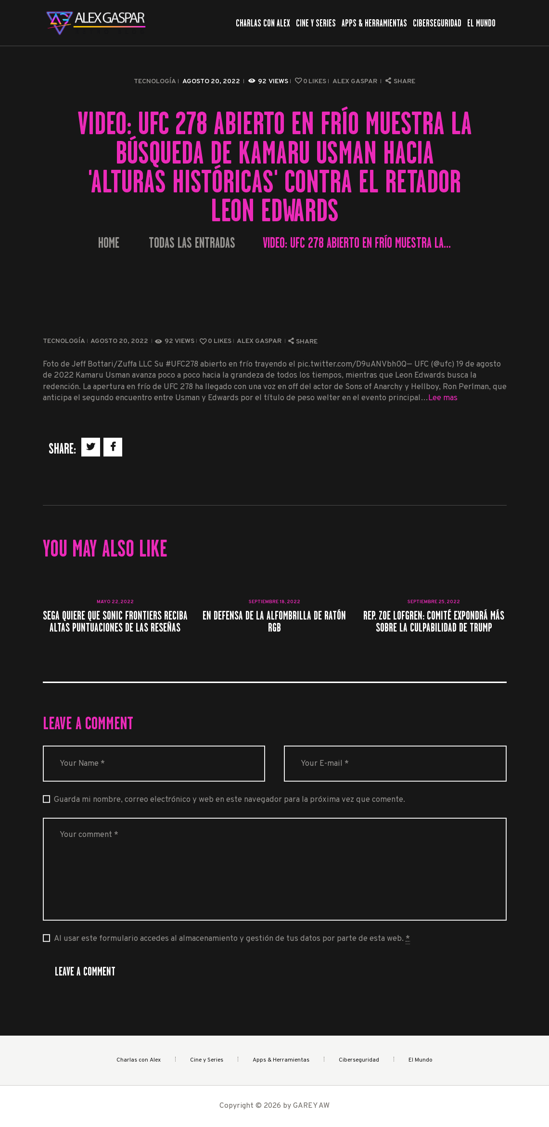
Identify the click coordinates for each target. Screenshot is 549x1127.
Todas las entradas (192, 243)
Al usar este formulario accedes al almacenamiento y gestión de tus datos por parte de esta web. (232, 939)
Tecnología (155, 81)
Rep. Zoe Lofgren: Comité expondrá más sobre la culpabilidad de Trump (433, 621)
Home (108, 243)
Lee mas (443, 398)
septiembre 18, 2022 (274, 602)
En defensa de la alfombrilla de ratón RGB (274, 621)
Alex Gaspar (355, 81)
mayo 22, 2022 (115, 602)
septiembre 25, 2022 (434, 602)
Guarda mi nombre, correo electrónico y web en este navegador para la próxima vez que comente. (229, 800)
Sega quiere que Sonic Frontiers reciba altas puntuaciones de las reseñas (115, 621)
